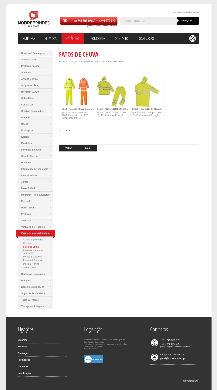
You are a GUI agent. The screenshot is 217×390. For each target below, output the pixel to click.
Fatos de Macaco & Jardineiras (33, 251)
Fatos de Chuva (31, 247)
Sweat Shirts (29, 267)
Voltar (68, 148)
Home (62, 61)
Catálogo (72, 61)
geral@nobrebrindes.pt (186, 12)
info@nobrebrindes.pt (172, 354)
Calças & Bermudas (33, 239)
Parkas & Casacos (32, 256)
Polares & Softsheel (33, 260)
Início (87, 148)
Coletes (27, 243)
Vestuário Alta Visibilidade (92, 61)
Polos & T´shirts (31, 264)
